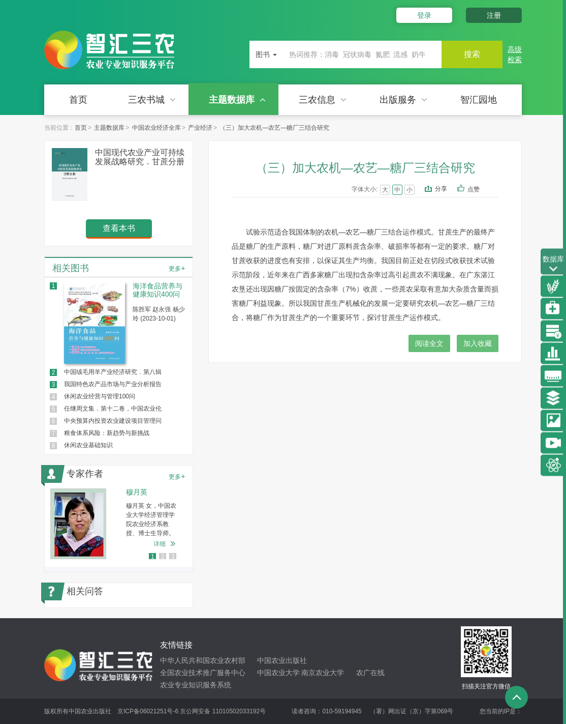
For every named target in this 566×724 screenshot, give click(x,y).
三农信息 (323, 100)
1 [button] (152, 556)
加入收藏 (477, 343)
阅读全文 (429, 343)
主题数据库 (237, 100)
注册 (494, 15)
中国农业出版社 (282, 660)
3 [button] (173, 556)
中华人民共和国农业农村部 (202, 660)
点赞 (480, 190)
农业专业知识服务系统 (195, 685)
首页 (78, 100)
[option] (119, 523)
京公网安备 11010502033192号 (223, 711)
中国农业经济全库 (156, 127)
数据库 (553, 264)
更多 (177, 268)
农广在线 (370, 673)
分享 (441, 188)
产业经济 (200, 127)
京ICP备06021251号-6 (147, 711)
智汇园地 (478, 100)
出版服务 (403, 100)
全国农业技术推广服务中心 (202, 673)
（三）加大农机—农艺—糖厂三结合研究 (274, 127)
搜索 (472, 54)
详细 (159, 543)
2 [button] (163, 556)
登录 (424, 15)
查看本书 (119, 228)
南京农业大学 (322, 673)
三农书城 (152, 100)
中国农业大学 (278, 673)
